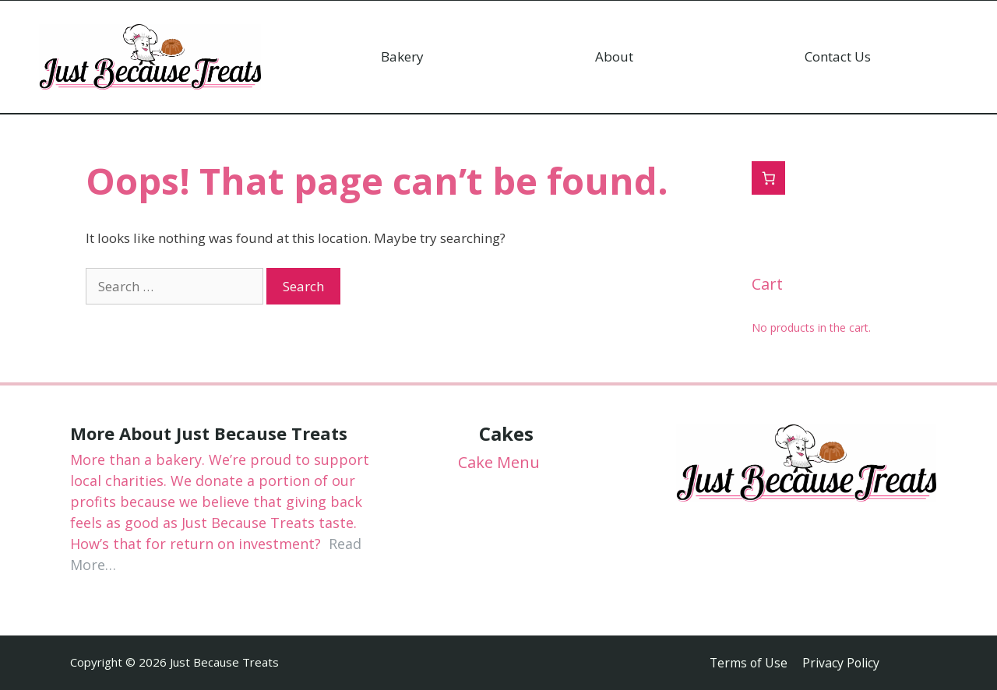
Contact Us (838, 56)
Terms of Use (747, 662)
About (614, 56)
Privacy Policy (842, 662)
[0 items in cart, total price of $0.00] (768, 178)
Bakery (402, 56)
